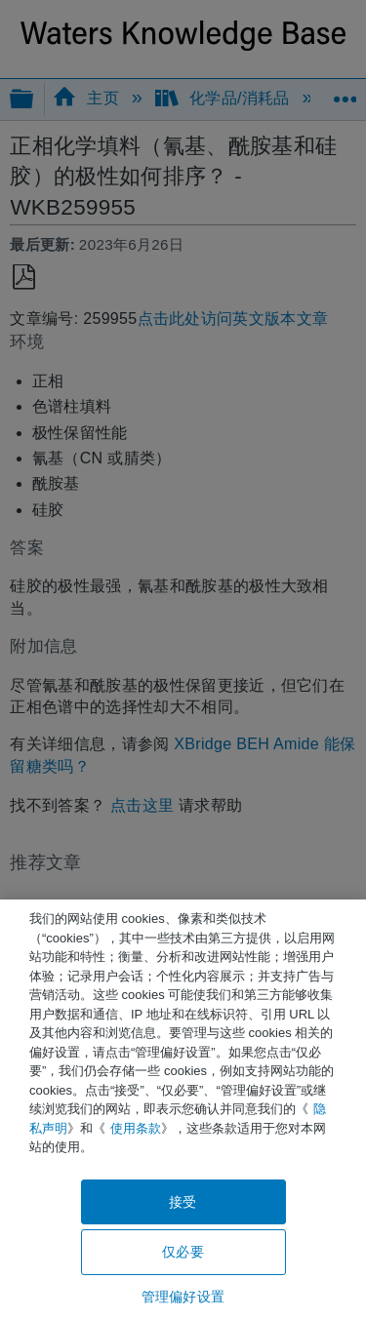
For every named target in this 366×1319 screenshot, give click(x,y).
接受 (182, 1202)
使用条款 (135, 1128)
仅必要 (182, 1251)
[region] (183, 1109)
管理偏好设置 (183, 1296)
